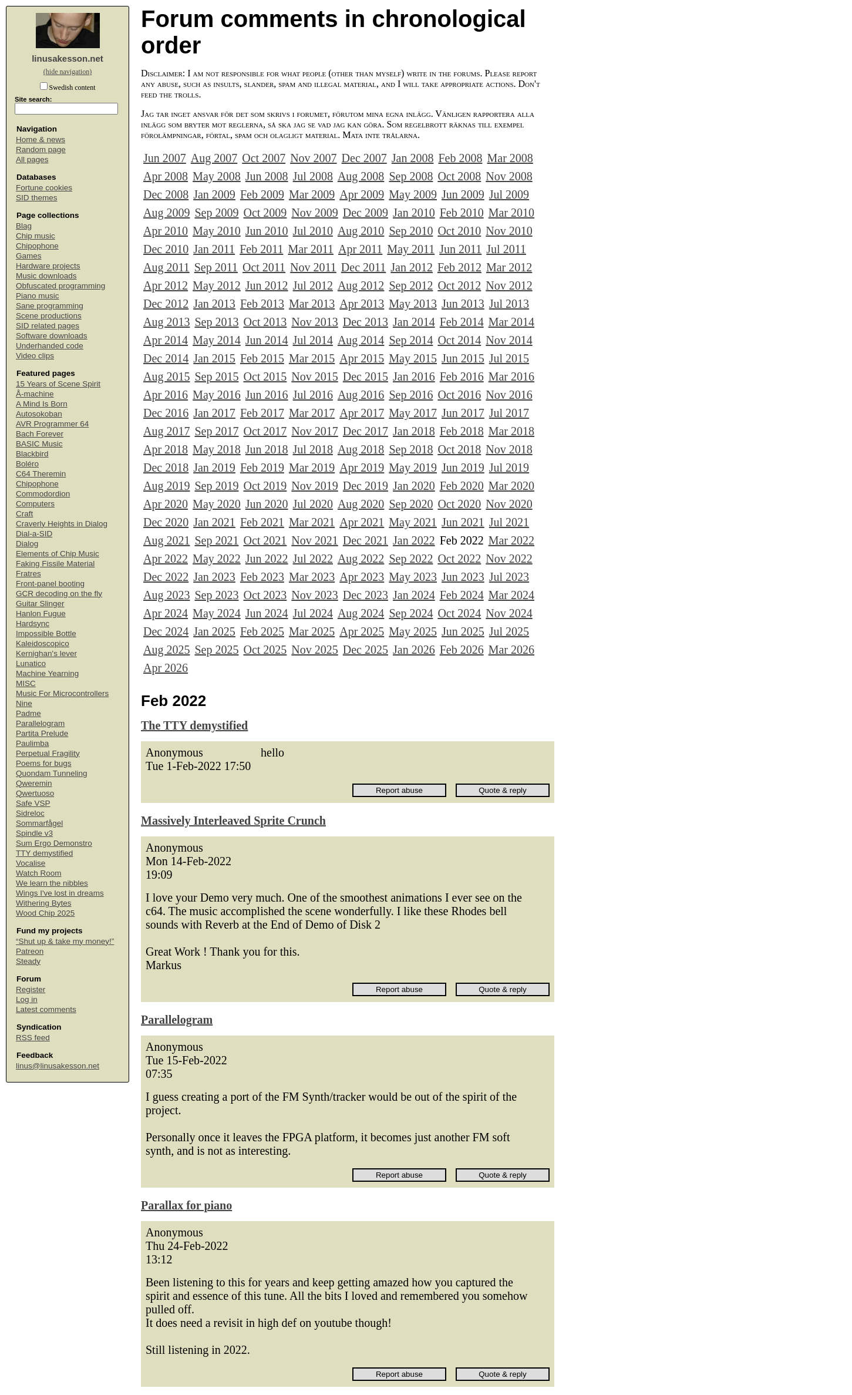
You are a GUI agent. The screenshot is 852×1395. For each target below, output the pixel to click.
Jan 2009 (214, 194)
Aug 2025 (166, 649)
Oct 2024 (459, 613)
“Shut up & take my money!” (65, 941)
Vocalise (30, 863)
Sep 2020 (411, 504)
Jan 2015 (214, 358)
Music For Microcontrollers (62, 693)
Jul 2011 (506, 249)
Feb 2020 (462, 485)
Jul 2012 (313, 285)
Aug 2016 (361, 394)
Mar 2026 (511, 649)
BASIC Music (39, 443)
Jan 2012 (411, 267)
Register (30, 989)
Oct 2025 (265, 649)
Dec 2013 (365, 321)
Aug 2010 (361, 230)
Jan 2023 (214, 576)
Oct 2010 (459, 230)
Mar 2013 (312, 303)
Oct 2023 (265, 595)
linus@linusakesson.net (57, 1065)
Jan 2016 (414, 376)
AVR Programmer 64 (52, 423)
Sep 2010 (411, 230)
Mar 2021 (312, 522)
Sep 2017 (216, 431)
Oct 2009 (265, 212)
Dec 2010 (165, 249)
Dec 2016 (165, 412)
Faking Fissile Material (55, 563)
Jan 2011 (214, 249)
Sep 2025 (216, 649)
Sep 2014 (411, 340)
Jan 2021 (214, 522)
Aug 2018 (361, 449)
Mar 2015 (312, 358)
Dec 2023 (365, 595)
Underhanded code (49, 345)
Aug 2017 (166, 431)
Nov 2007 (313, 158)
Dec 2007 (364, 158)
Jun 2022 (266, 558)
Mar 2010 (511, 212)
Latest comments (46, 1009)
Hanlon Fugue (41, 613)
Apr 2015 (361, 358)
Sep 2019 (216, 485)
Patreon (29, 951)
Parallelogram (40, 723)
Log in (27, 999)
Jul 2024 (313, 613)
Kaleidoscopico (42, 643)
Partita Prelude (42, 733)
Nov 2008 (509, 176)
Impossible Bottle (46, 633)
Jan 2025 (214, 631)
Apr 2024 (165, 613)
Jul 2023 (509, 576)
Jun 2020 (266, 504)
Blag (24, 225)
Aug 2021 (166, 540)
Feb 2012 (459, 267)
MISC (26, 683)
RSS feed (33, 1037)
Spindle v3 (34, 833)
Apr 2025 (361, 631)
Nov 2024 (509, 613)
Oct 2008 (459, 176)
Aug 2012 (361, 285)
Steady (28, 961)
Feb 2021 (262, 522)
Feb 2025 (262, 631)
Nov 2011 (313, 267)
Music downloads (46, 275)
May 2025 (413, 631)
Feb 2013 (262, 303)
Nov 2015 (314, 376)
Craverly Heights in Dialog (61, 523)
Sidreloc (30, 813)
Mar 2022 (511, 540)
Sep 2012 (411, 285)
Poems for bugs (44, 763)
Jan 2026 (414, 649)
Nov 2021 (314, 540)
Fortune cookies (44, 187)
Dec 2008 (165, 194)
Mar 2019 (312, 467)
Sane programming (49, 305)
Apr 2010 (165, 230)
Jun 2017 (463, 412)
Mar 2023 (312, 576)
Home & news (40, 139)
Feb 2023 (262, 576)
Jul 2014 (313, 340)
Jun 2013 (463, 303)
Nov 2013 (314, 321)
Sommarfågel (39, 823)
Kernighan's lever (46, 653)
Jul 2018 (313, 449)
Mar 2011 (311, 249)
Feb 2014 (462, 321)
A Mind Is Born (42, 403)
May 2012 (217, 285)
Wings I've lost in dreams (60, 893)
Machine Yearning (47, 673)
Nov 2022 (509, 558)
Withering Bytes (44, 903)
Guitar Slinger (40, 603)
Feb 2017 (262, 412)
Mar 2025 (312, 631)
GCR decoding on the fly (59, 593)
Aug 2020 (361, 504)
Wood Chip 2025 (45, 913)
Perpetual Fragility (48, 753)
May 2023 (413, 576)
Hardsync (32, 623)
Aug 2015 (166, 376)
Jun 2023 (463, 576)
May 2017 (413, 412)
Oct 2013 (265, 321)
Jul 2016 (313, 394)
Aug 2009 (166, 212)
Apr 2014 (165, 340)
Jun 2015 (463, 358)
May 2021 (413, 522)
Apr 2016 (165, 394)
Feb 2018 (462, 431)
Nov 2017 (314, 431)
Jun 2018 (266, 449)
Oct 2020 (459, 504)
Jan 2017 (214, 412)
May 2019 (413, 467)
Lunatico (31, 663)
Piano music (37, 295)
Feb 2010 (462, 212)
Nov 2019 (314, 485)
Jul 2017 (509, 412)
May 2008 (217, 176)
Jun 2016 (266, 394)
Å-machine (35, 393)
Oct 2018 (459, 449)
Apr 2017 (361, 412)
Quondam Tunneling (51, 773)
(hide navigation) (67, 72)
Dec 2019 (365, 485)
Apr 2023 (361, 576)
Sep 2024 (411, 613)
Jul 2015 (509, 358)
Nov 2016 (509, 394)
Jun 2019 (463, 467)
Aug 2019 (166, 485)
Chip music (35, 235)
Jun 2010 (266, 230)
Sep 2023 (216, 595)
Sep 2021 (216, 540)
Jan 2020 (414, 485)
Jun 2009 (463, 194)
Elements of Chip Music (57, 553)
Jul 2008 (313, 176)
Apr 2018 (165, 449)
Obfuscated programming (60, 285)
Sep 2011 (216, 267)
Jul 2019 (509, 467)
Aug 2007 (214, 158)
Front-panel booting (50, 583)
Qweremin (34, 783)
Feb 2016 (462, 376)
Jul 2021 (509, 522)
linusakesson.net (67, 58)
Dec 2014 (165, 358)
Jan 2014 (414, 321)
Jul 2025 (509, 631)
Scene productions (49, 315)
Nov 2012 (509, 285)
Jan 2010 (414, 212)
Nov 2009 (314, 212)
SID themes (37, 197)
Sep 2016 (411, 394)
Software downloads (51, 335)
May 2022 (217, 558)
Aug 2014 (361, 340)
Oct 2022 (459, 558)
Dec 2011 (363, 267)
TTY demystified (44, 853)
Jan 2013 (214, 303)
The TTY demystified (194, 725)
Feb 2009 (262, 194)
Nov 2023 (314, 595)
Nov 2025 (314, 649)
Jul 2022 (313, 558)
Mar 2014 (511, 321)
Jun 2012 (266, 285)
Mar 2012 (509, 267)
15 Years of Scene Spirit (58, 383)
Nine (24, 703)
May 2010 (217, 230)
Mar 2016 (511, 376)
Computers (35, 503)
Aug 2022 (361, 558)
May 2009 (413, 194)
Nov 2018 (509, 449)
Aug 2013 (166, 321)
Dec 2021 (365, 540)
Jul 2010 (313, 230)
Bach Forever (39, 433)
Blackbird (32, 453)
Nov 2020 (509, 504)
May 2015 (413, 358)
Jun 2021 (463, 522)
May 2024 (217, 613)
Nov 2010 (509, 230)
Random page (41, 149)
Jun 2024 (266, 613)
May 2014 (217, 340)
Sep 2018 (411, 449)
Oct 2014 (459, 340)
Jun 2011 (460, 249)
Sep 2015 (216, 376)
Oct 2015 (265, 376)
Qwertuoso (35, 793)
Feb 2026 (462, 649)
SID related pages (47, 325)
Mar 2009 (312, 194)
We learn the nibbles (52, 883)
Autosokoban (39, 413)
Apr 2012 (165, 285)
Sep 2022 (411, 558)
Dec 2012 (165, 303)
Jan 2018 (414, 431)
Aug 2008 (361, 176)
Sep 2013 (216, 321)
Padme (28, 713)
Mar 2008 (510, 158)
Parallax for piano (186, 1205)
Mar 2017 (312, 412)
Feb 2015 (262, 358)
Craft (24, 513)
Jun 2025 (463, 631)
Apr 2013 (361, 303)
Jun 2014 (266, 340)
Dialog (27, 543)
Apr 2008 (165, 176)
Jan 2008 (413, 158)
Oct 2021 (265, 540)
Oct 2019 (265, 485)
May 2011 (411, 249)
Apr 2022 (165, 558)
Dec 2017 (365, 431)
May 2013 (413, 303)
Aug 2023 (166, 595)
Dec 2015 (365, 376)
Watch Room (39, 873)
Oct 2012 (459, 285)
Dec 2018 (165, 467)
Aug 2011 (166, 267)
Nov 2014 (509, 340)
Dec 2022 (165, 576)
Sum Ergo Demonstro (54, 843)
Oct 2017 (265, 431)
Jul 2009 (509, 194)
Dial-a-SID (34, 533)
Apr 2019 (361, 467)
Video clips (35, 355)
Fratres (28, 573)
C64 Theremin (41, 473)
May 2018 (217, 449)
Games (29, 255)
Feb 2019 (262, 467)
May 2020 (217, 504)
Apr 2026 (165, 667)
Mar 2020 (511, 485)
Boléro (27, 463)
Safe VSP (33, 803)
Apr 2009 (361, 194)
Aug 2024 (361, 613)
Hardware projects (48, 265)
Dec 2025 (365, 649)
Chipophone (37, 245)
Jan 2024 (414, 595)
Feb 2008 (460, 158)
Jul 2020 (313, 504)
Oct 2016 (459, 394)
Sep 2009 (216, 212)
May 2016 (217, 394)
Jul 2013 (509, 303)
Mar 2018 (511, 431)
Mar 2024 (511, 595)
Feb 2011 (261, 249)
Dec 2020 (165, 522)
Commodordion (43, 493)
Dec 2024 (165, 631)
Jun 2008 (266, 176)
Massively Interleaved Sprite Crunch (233, 820)
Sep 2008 (411, 176)
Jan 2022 (414, 540)
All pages (32, 159)
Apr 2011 (360, 249)
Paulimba (32, 743)
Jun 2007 (164, 158)
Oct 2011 (264, 267)
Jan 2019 (214, 467)
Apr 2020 (165, 504)
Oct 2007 (263, 158)
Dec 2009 (365, 212)
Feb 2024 (462, 595)
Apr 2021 (361, 522)
